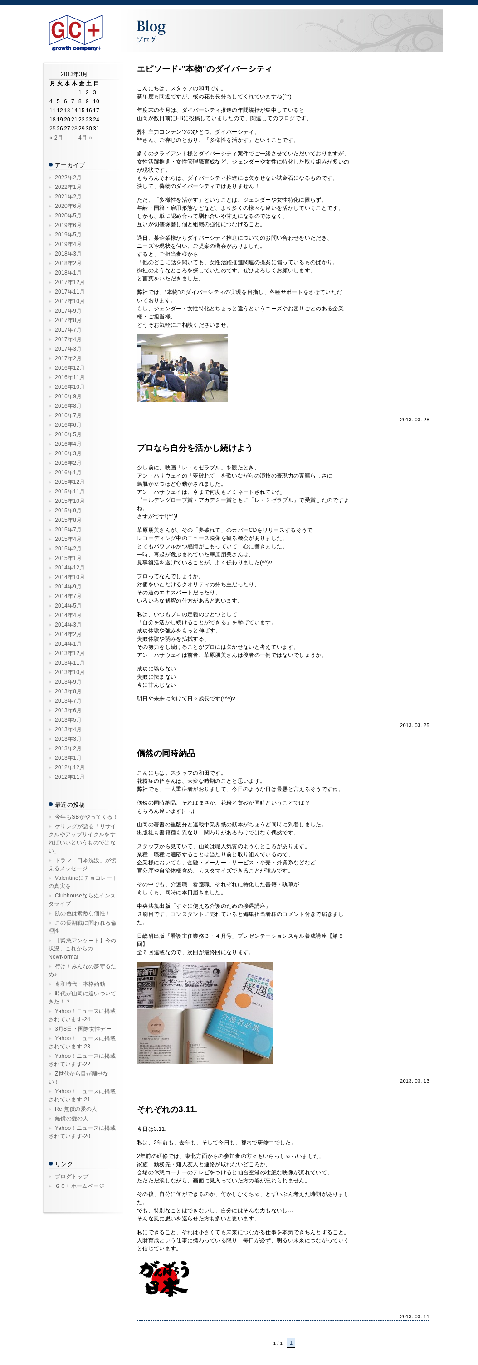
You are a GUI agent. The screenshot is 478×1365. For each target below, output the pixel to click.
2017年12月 (70, 282)
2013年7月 (68, 701)
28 (74, 128)
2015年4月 (68, 539)
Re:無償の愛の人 (76, 1109)
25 (52, 128)
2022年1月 (68, 187)
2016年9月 (68, 396)
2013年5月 (68, 720)
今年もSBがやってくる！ (86, 817)
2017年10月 (70, 301)
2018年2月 (68, 263)
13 (67, 110)
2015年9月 (68, 510)
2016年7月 (68, 415)
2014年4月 (68, 615)
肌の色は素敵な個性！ (83, 913)
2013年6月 (68, 710)
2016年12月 (70, 368)
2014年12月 (70, 567)
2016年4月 (68, 444)
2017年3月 (68, 349)
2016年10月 (70, 387)
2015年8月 (68, 520)
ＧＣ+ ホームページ (80, 1186)
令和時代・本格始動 (80, 984)
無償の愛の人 (71, 1118)
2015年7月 (68, 529)
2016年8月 (68, 406)
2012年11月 (70, 777)
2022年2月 (68, 177)
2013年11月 (70, 663)
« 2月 (56, 138)
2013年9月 (68, 682)
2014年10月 (70, 577)
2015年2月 (68, 548)
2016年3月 (68, 453)
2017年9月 (68, 311)
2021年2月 (68, 196)
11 (52, 110)
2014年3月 (68, 625)
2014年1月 (68, 644)
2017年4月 (68, 339)
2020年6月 (68, 206)
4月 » (85, 138)
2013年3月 (68, 739)
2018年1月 (68, 273)
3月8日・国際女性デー (83, 1029)
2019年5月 (68, 235)
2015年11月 (70, 491)
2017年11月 (70, 292)
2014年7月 (68, 596)
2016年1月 (68, 472)
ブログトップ (71, 1176)
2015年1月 (68, 558)
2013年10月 (70, 672)
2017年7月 (68, 330)
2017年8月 (68, 320)
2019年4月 (68, 244)
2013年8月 (68, 691)
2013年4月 (68, 729)
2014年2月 (68, 634)
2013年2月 (68, 748)
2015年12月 (70, 482)
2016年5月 (68, 434)
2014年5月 (68, 606)
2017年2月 (68, 358)
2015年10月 (70, 501)
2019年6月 (68, 225)
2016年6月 (68, 425)
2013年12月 (70, 653)
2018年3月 (68, 254)
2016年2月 (68, 463)
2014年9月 (68, 587)
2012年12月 (70, 767)
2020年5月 (68, 215)
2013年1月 (68, 758)
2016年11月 (70, 377)
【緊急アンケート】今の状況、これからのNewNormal (83, 948)
